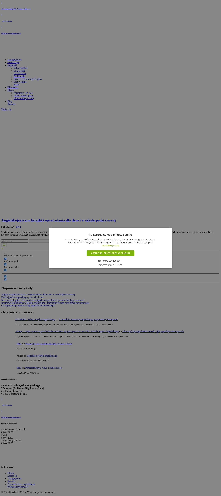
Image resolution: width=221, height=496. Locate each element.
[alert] (110, 248)
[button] (110, 260)
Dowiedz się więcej (110, 245)
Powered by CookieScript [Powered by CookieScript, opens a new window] (110, 265)
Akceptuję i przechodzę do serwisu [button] (110, 253)
